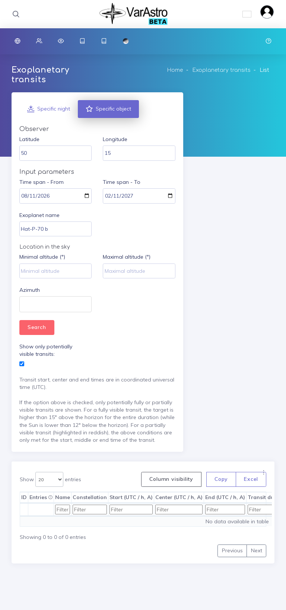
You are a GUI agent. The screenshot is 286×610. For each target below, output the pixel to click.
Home (175, 70)
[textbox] (25, 305)
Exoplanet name (39, 215)
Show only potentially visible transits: (45, 350)
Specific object (108, 109)
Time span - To (121, 182)
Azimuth (29, 290)
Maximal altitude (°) (126, 256)
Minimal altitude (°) (42, 256)
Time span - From (41, 182)
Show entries (50, 479)
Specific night (48, 109)
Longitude (115, 139)
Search (37, 327)
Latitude (29, 139)
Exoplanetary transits (221, 70)
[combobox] (55, 304)
